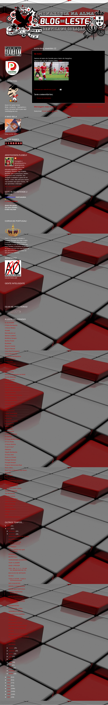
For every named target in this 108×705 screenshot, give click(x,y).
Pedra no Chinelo (10, 457)
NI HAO (38, 53)
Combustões (9, 361)
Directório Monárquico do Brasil (15, 374)
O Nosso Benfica (10, 444)
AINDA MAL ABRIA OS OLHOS (19, 536)
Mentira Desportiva (11, 416)
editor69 (19, 158)
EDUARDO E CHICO (15, 623)
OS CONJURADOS (15, 539)
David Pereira (9, 372)
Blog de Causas (10, 346)
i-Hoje (7, 514)
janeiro (11, 673)
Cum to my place (10, 369)
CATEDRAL (12, 554)
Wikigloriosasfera (10, 509)
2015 (9, 528)
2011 (9, 686)
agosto (11, 653)
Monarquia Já (9, 423)
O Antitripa (8, 436)
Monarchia (8, 418)
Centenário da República (13, 356)
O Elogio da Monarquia (12, 439)
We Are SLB (9, 506)
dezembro (12, 531)
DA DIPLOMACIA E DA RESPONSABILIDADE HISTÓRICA (17, 601)
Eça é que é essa (10, 385)
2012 (9, 683)
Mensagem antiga (95, 107)
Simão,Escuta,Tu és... (12, 483)
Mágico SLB (9, 426)
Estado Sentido (10, 379)
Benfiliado (8, 343)
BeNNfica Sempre (11, 338)
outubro (11, 648)
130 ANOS (12, 641)
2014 (9, 677)
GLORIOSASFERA (11, 400)
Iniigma (7, 408)
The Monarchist (10, 493)
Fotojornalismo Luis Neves (13, 395)
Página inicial (72, 107)
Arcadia (7, 330)
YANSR (7, 512)
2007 (9, 697)
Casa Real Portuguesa (12, 351)
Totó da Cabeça (10, 496)
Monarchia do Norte (11, 421)
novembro (12, 534)
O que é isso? (9, 447)
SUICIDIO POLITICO (15, 617)
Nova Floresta (9, 431)
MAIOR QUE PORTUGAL (17, 589)
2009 (9, 691)
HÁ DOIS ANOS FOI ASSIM (18, 625)
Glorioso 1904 (9, 405)
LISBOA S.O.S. (10, 410)
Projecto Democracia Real (13, 465)
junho (11, 659)
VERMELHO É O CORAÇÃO (18, 634)
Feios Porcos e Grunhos (13, 390)
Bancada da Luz (10, 333)
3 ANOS (11, 631)
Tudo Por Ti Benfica (11, 499)
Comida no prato (10, 364)
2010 (9, 688)
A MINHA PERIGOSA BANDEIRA (15, 592)
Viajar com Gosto (10, 501)
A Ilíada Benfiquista (11, 325)
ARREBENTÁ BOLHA (16, 611)
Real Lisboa (9, 467)
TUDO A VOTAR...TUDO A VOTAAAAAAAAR (17, 579)
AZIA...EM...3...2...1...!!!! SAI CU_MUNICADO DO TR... (18, 569)
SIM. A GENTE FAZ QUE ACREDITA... (17, 550)
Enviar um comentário (44, 98)
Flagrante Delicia (10, 392)
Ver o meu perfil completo (13, 186)
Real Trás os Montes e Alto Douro (16, 470)
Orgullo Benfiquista (11, 452)
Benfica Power (9, 341)
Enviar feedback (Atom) (49, 111)
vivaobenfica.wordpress (12, 517)
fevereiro (12, 670)
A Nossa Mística (10, 328)
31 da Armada (9, 322)
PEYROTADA (13, 557)
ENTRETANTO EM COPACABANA (15, 543)
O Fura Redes (9, 442)
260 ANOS (12, 644)
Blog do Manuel (10, 348)
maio (10, 662)
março (11, 668)
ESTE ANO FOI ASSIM (16, 596)
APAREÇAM (13, 620)
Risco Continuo (10, 478)
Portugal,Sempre (10, 462)
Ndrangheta (9, 429)
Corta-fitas (8, 366)
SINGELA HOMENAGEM (17, 586)
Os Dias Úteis (9, 455)
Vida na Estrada (10, 504)
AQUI (60, 61)
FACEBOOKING (14, 605)
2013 (9, 680)
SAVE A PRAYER (14, 565)
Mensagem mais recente (45, 107)
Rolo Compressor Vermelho (14, 480)
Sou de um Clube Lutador (13, 488)
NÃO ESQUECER (14, 583)
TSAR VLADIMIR (14, 563)
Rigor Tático (9, 475)
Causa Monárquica (11, 354)
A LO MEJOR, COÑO (15, 608)
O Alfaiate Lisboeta (11, 434)
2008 (9, 694)
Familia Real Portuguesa (13, 387)
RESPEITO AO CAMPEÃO (17, 628)
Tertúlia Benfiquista (11, 491)
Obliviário (8, 449)
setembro (12, 651)
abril (10, 665)
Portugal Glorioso (10, 460)
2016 (9, 526)
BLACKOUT (12, 547)
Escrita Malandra (10, 377)
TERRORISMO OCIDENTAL (18, 560)
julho (10, 656)
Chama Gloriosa (10, 359)
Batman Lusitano (10, 335)
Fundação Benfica (11, 398)
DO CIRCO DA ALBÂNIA (17, 614)
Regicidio (8, 473)
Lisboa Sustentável (11, 413)
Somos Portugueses (11, 486)
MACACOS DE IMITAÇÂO (17, 573)
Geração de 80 (9, 403)
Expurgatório (9, 382)
